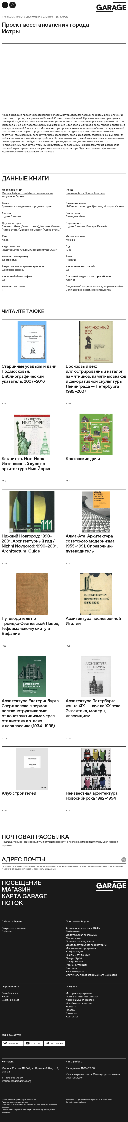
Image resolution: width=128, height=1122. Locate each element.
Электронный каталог (56, 17)
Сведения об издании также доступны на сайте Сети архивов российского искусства (95, 288)
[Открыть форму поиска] (12, 5)
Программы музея (12, 17)
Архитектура (83, 206)
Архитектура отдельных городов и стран (27, 206)
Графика (97, 206)
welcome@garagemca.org (16, 1080)
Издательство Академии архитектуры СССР (29, 249)
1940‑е (70, 206)
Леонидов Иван (75, 216)
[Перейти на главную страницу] (111, 7)
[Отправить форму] (123, 859)
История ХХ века (114, 206)
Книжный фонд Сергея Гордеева (85, 193)
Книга (5, 239)
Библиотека (33, 17)
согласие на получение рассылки (68, 866)
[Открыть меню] (5, 5)
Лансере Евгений (96, 226)
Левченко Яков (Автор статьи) (20, 226)
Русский (71, 259)
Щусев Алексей (11, 216)
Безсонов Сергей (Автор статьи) (41, 229)
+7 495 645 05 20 (12, 1077)
